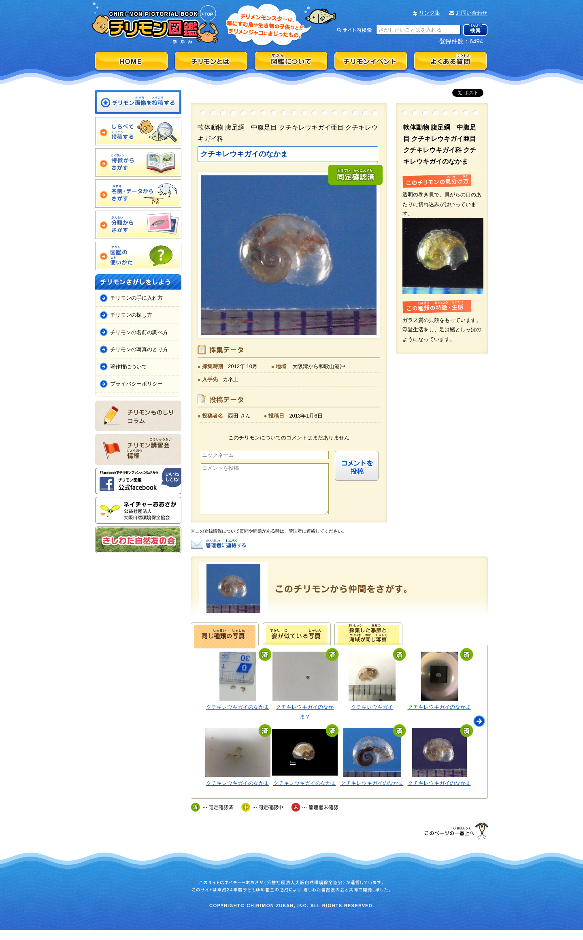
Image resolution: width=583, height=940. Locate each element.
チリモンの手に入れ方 (136, 298)
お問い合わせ (471, 13)
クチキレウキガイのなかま (237, 717)
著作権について (128, 367)
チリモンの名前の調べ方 (139, 332)
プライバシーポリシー (136, 384)
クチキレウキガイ (372, 717)
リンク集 (429, 13)
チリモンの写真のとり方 (139, 349)
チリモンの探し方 (131, 315)
